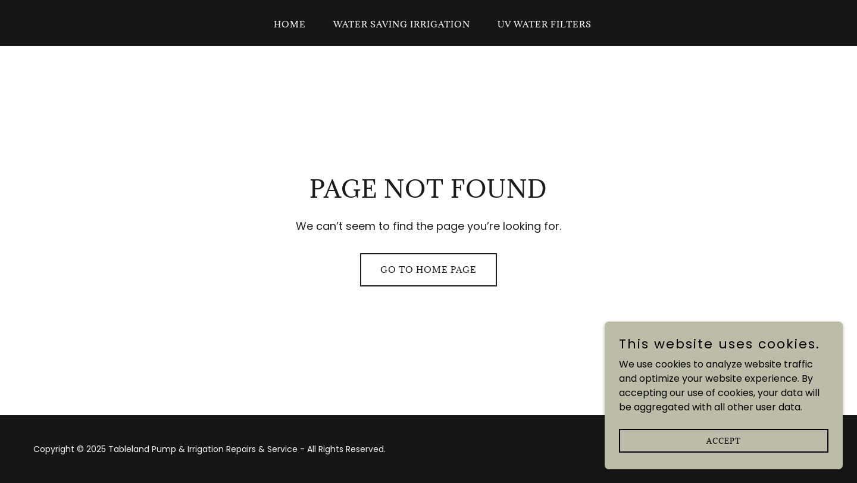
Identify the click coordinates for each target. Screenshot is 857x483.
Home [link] (290, 24)
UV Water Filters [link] (545, 24)
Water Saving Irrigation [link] (401, 24)
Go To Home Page (428, 269)
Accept (723, 464)
